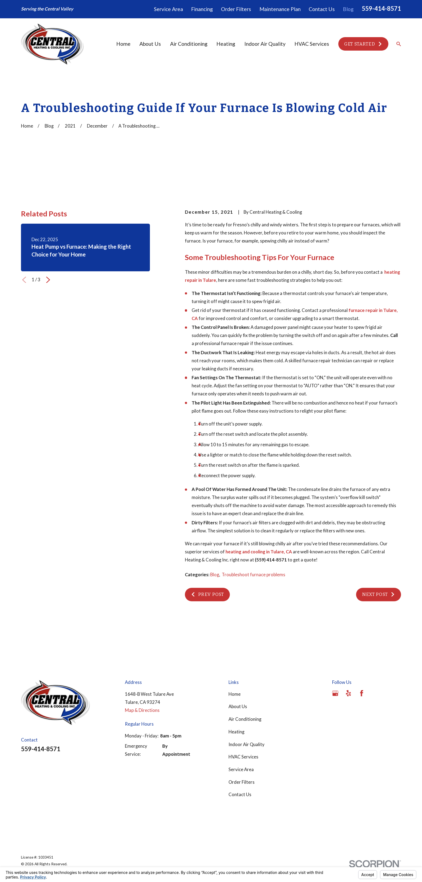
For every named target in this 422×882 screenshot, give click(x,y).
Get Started (363, 44)
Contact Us (322, 9)
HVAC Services (243, 757)
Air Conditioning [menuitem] (189, 44)
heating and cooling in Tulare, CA (259, 551)
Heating (236, 732)
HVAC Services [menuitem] (311, 44)
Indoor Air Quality (246, 744)
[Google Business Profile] (335, 693)
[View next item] (48, 280)
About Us (237, 706)
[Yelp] (348, 693)
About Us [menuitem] (150, 44)
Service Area (168, 9)
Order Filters (236, 9)
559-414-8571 (381, 8)
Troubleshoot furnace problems (253, 574)
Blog (348, 9)
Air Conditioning (244, 719)
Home (234, 694)
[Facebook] (361, 693)
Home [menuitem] (123, 44)
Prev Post (207, 594)
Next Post (378, 594)
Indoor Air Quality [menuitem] (265, 44)
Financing (202, 9)
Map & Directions (142, 710)
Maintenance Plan (280, 9)
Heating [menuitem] (225, 44)
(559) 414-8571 (271, 560)
